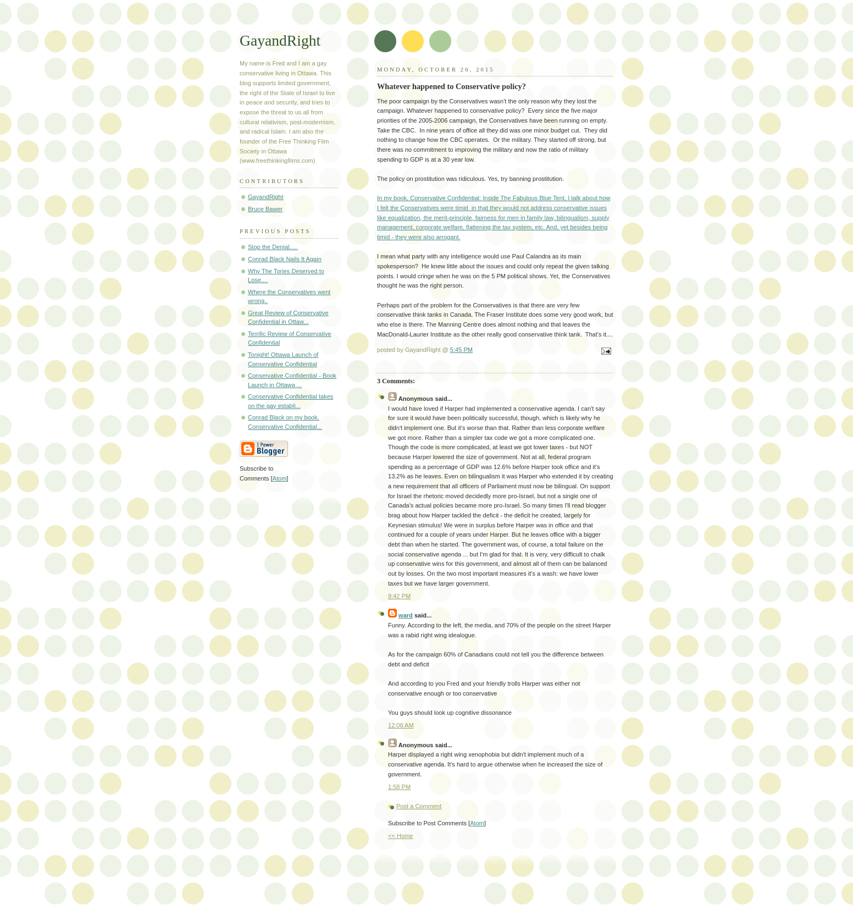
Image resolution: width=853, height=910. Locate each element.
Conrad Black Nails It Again (285, 259)
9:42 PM (399, 596)
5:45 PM (461, 349)
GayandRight (280, 40)
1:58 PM (399, 787)
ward (405, 615)
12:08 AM (401, 725)
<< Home (400, 835)
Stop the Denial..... (273, 247)
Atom (477, 823)
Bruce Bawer (265, 209)
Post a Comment (418, 806)
